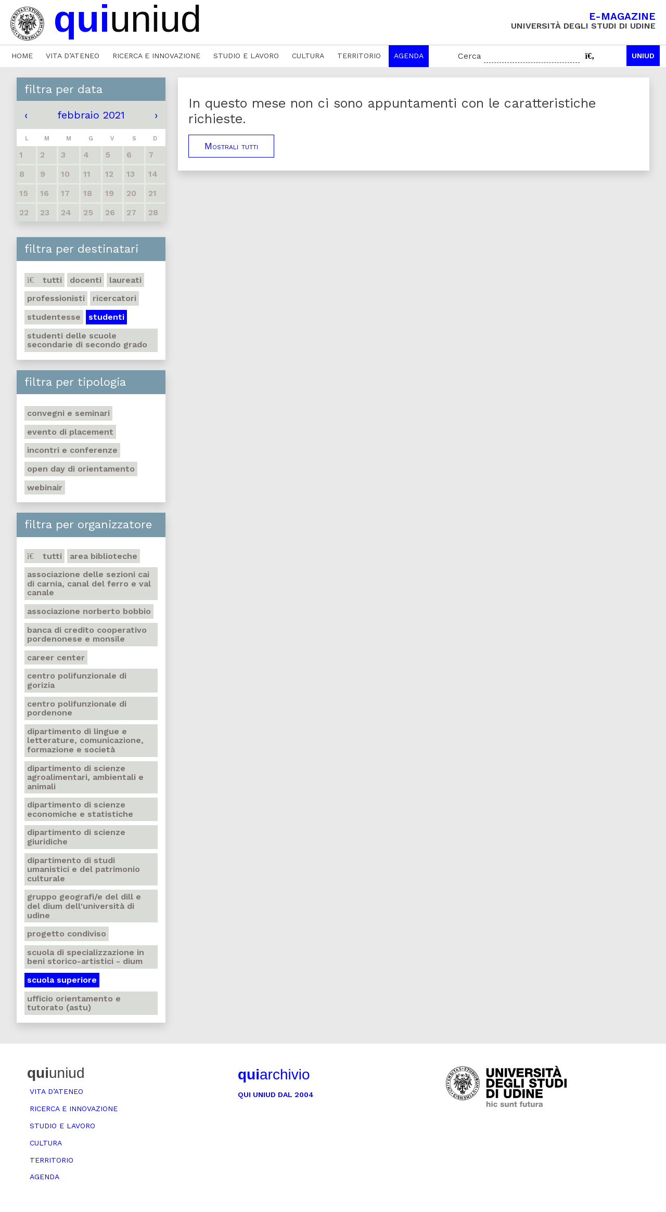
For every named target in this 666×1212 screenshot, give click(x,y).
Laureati (125, 280)
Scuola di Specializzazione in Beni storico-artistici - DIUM (85, 957)
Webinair (44, 487)
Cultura (308, 55)
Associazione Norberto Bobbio (89, 611)
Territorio (359, 55)
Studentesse (54, 317)
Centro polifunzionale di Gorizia (76, 680)
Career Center (56, 657)
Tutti (44, 280)
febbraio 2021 (91, 115)
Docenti (85, 280)
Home (22, 55)
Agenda (409, 55)
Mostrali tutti (231, 146)
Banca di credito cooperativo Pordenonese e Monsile (87, 634)
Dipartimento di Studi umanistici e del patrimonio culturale (83, 869)
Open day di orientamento (81, 469)
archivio (274, 1074)
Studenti (106, 317)
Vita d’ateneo (72, 55)
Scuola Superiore (62, 980)
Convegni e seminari (68, 413)
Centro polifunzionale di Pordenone (76, 708)
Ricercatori (114, 298)
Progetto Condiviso (66, 934)
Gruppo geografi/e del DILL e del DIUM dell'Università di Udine (84, 906)
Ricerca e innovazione (156, 55)
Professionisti (56, 298)
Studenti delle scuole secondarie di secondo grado (87, 340)
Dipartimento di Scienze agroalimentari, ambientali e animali (85, 777)
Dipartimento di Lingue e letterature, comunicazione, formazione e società (85, 740)
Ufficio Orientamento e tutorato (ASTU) (74, 1003)
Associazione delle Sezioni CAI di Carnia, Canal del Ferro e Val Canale (89, 583)
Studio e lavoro (246, 55)
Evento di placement (70, 432)
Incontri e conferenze (72, 450)
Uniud (643, 55)
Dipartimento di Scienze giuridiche (76, 836)
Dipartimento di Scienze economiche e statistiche (80, 809)
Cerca (469, 56)
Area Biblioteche (103, 556)
